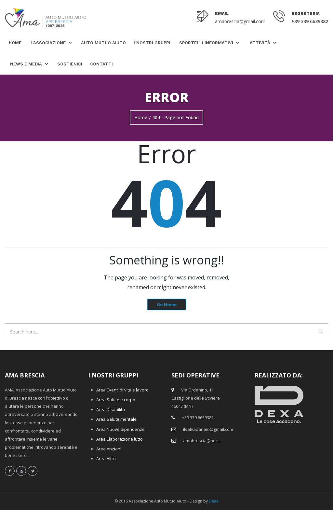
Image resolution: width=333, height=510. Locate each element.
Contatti (101, 64)
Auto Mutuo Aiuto (103, 42)
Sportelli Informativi (206, 42)
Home (15, 42)
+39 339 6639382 (309, 21)
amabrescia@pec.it (202, 441)
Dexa (214, 501)
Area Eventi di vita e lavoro (122, 390)
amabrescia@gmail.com (240, 21)
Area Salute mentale (116, 419)
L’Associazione (48, 42)
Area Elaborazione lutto (119, 439)
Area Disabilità (110, 409)
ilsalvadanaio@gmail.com (208, 429)
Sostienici (69, 64)
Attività (260, 42)
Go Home (167, 304)
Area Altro (106, 458)
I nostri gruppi (152, 42)
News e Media (26, 64)
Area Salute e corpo (115, 400)
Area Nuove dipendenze (120, 429)
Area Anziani (108, 449)
